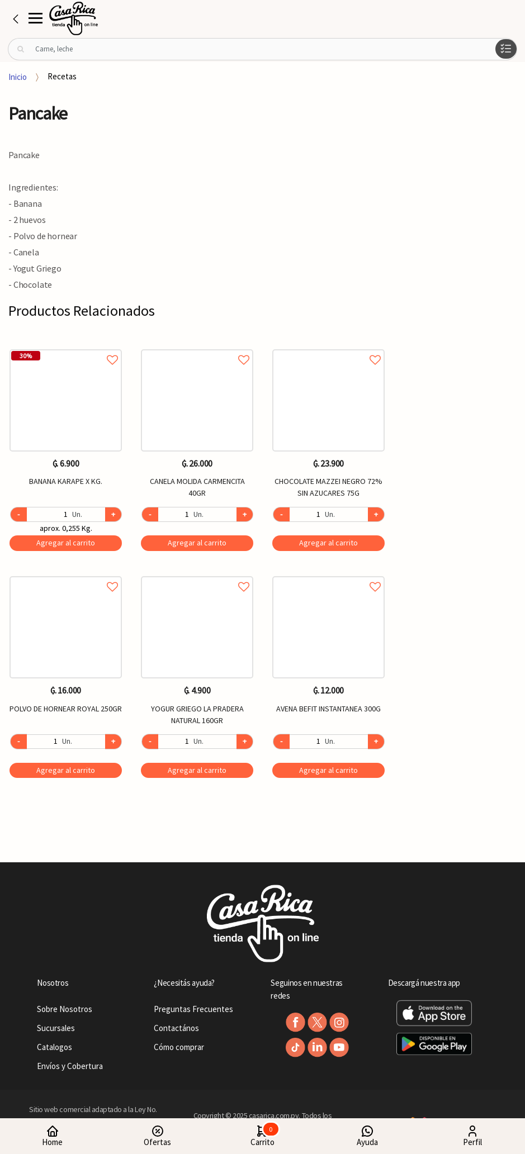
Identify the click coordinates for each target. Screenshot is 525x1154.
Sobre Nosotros (64, 1009)
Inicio (17, 76)
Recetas (62, 76)
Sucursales (56, 1028)
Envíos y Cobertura (70, 1066)
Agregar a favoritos (65, 347)
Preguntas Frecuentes (193, 1009)
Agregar (65, 543)
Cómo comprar (179, 1047)
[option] (65, 567)
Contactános (176, 1028)
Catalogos (54, 1047)
